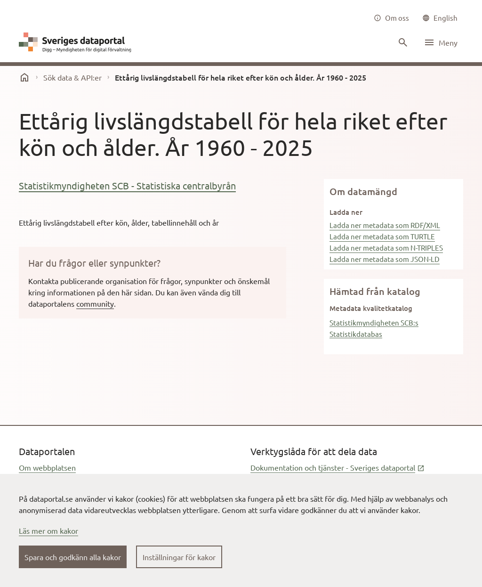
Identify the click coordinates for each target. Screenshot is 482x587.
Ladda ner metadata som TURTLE (382, 236)
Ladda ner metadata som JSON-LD (384, 258)
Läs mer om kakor (48, 530)
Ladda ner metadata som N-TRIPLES (386, 247)
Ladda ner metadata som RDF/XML (384, 224)
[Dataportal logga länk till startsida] (77, 42)
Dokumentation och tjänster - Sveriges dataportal (337, 467)
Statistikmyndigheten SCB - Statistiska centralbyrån (127, 185)
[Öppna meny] (440, 42)
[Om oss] (391, 17)
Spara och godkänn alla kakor (72, 557)
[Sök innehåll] (402, 42)
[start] (24, 77)
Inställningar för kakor (179, 557)
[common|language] (440, 17)
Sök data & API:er (72, 77)
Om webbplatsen (47, 467)
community (95, 303)
